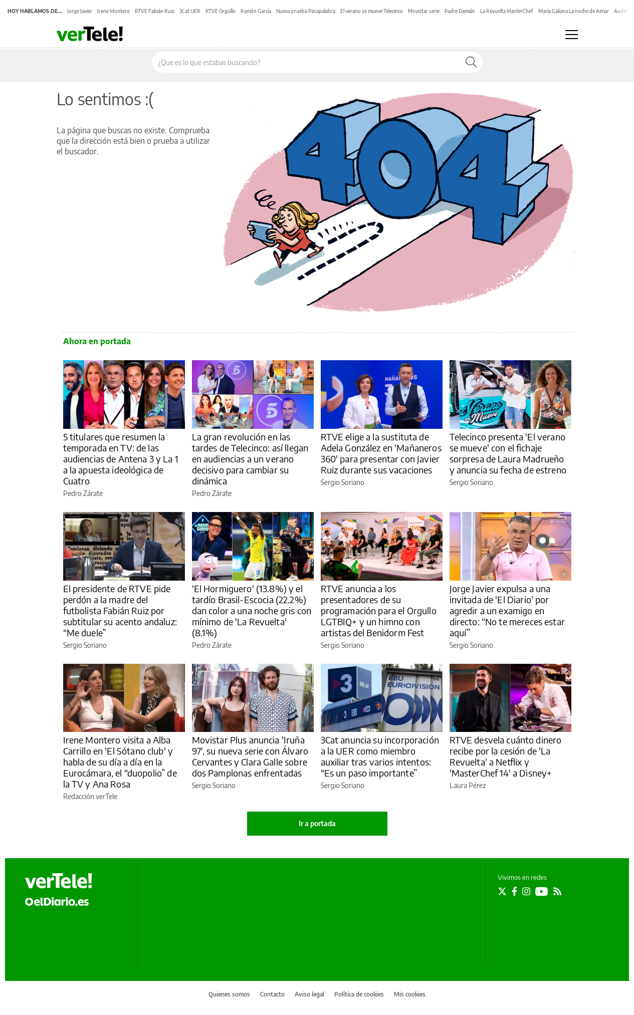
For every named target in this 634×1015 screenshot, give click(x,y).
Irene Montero (113, 11)
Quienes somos (229, 994)
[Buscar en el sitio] (306, 62)
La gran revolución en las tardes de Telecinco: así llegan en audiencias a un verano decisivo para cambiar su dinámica (250, 458)
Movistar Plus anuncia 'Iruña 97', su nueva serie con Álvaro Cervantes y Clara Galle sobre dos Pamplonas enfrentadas (250, 756)
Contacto (272, 994)
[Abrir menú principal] (571, 34)
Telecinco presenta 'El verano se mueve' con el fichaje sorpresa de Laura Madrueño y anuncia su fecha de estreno (508, 453)
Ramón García (256, 11)
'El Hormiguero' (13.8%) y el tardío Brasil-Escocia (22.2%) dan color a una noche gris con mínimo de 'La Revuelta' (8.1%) (252, 610)
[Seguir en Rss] (557, 891)
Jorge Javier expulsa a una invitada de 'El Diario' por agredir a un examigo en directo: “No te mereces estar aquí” (507, 610)
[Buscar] (471, 62)
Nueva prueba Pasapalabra (305, 11)
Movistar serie (424, 11)
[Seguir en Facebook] (514, 891)
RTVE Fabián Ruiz (154, 11)
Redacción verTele (90, 796)
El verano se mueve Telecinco (371, 11)
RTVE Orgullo (220, 11)
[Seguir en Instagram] (526, 891)
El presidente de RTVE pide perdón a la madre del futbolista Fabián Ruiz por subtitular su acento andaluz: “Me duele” (120, 610)
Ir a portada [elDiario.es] (317, 823)
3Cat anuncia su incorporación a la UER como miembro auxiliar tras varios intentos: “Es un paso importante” (380, 756)
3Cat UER (189, 11)
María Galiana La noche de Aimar (573, 11)
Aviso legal (309, 994)
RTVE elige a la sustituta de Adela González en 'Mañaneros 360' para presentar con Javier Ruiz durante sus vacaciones (381, 453)
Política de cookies (359, 994)
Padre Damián (460, 11)
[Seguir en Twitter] (502, 891)
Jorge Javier (79, 11)
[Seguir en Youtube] (541, 891)
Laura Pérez (468, 785)
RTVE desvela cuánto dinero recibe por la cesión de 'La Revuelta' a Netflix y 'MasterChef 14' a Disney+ (506, 756)
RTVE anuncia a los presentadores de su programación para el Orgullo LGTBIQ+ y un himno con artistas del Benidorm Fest (379, 610)
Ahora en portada (97, 341)
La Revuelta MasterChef (506, 11)
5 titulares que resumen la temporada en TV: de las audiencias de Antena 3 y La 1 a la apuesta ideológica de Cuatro (120, 458)
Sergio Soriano (342, 482)
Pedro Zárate (83, 493)
